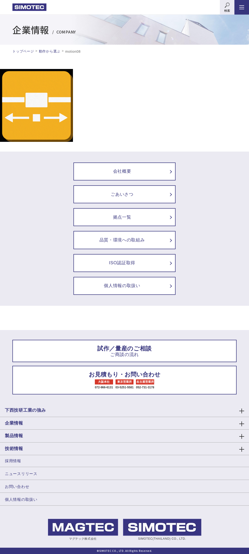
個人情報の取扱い (21, 499)
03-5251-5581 (125, 387)
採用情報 (13, 461)
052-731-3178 (145, 387)
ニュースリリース (21, 474)
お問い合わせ (17, 487)
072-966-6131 (104, 387)
